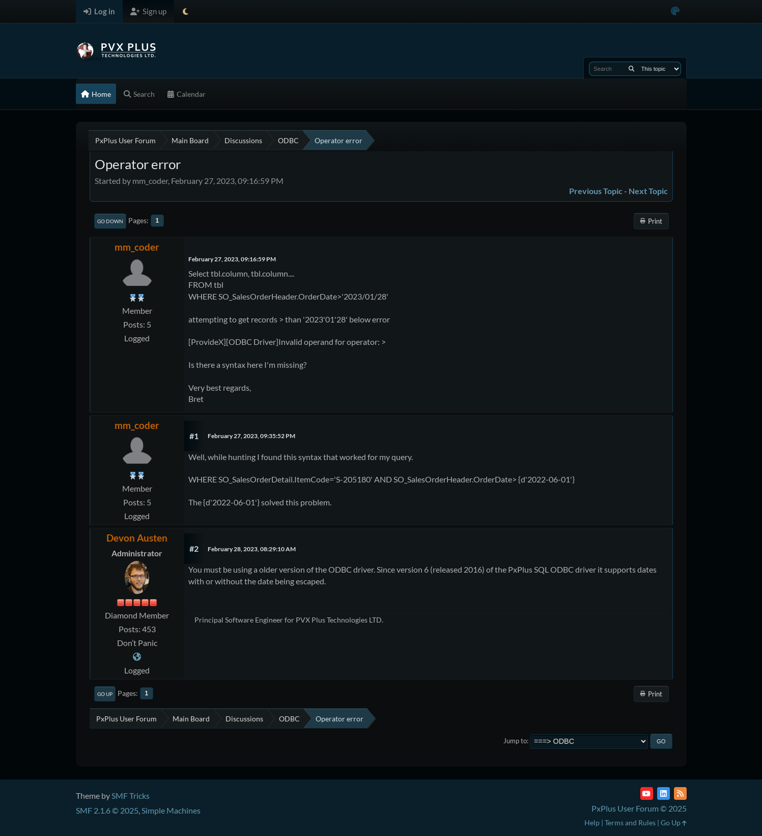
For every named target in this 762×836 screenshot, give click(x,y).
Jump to (515, 741)
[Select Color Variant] (675, 11)
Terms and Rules (630, 822)
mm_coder (137, 247)
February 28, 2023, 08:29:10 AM (252, 549)
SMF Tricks (130, 795)
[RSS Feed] (680, 793)
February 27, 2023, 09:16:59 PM (232, 259)
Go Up (104, 694)
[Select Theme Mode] (185, 11)
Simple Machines (171, 810)
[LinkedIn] (663, 793)
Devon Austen (136, 538)
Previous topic (596, 191)
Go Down (110, 221)
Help (592, 822)
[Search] (631, 69)
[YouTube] (646, 793)
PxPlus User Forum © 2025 (639, 808)
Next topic (648, 191)
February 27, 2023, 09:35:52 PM (251, 436)
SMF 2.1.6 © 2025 (107, 810)
